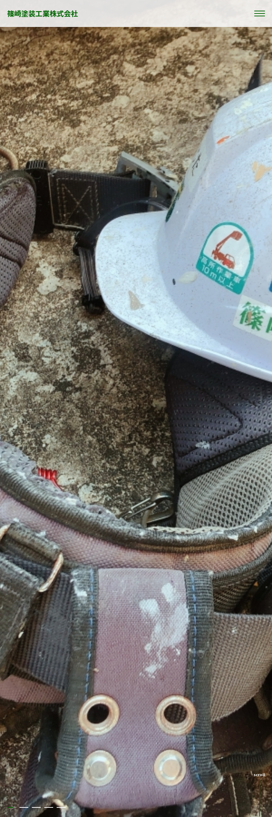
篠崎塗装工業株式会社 (42, 13)
